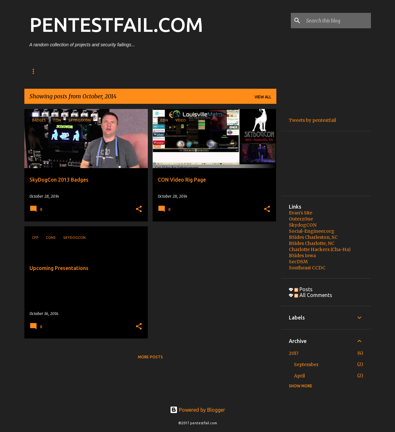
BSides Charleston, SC (313, 237)
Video (164, 71)
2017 (293, 353)
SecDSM (298, 262)
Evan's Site (300, 213)
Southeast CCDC (307, 268)
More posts (150, 357)
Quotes (193, 71)
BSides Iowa (302, 255)
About (36, 71)
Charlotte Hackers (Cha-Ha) (320, 249)
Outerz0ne (301, 219)
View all (263, 97)
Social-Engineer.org (311, 231)
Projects (95, 71)
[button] (139, 209)
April (299, 376)
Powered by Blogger (197, 410)
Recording (132, 71)
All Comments (313, 295)
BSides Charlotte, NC (311, 243)
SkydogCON (302, 225)
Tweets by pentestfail (312, 120)
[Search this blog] (337, 20)
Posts (64, 71)
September (306, 364)
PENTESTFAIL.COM (116, 24)
